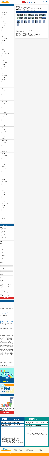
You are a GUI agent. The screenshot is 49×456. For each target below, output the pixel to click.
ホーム (1, 453)
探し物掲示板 (40, 450)
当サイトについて (5, 453)
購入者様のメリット (29, 449)
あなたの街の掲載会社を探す (30, 450)
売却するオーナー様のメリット (19, 449)
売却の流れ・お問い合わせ (18, 450)
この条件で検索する (6, 297)
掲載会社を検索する (6, 412)
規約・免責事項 (10, 453)
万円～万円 (7, 276)
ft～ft (7, 267)
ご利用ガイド (40, 449)
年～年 (7, 272)
